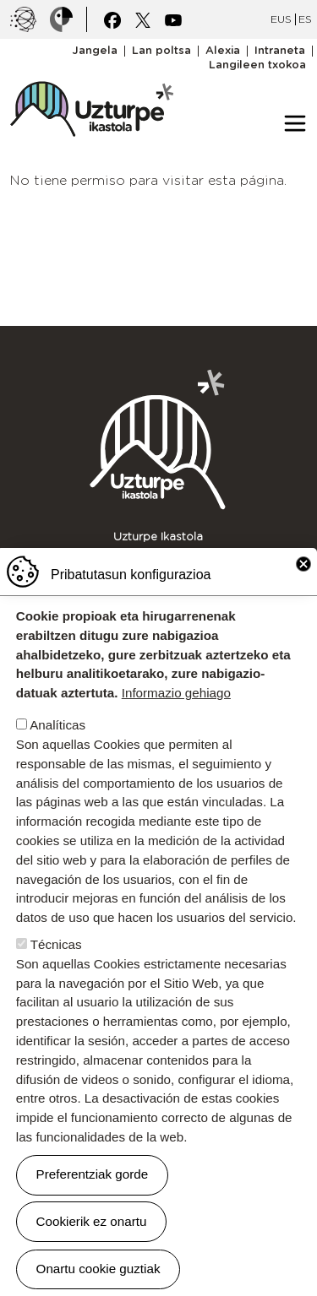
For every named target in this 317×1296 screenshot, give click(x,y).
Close (303, 571)
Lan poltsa (161, 51)
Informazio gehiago (176, 699)
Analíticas (57, 731)
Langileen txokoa (257, 65)
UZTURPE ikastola (91, 72)
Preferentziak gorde (92, 1181)
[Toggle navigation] (295, 123)
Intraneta (279, 51)
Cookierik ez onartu (91, 1227)
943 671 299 (234, 552)
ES (305, 19)
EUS (281, 19)
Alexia (222, 51)
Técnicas (56, 951)
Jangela (95, 51)
